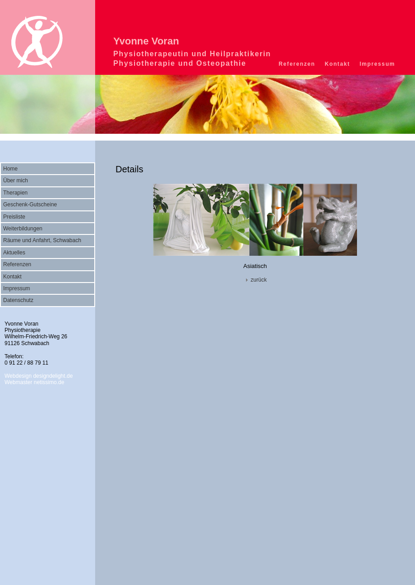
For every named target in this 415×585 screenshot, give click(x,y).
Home (10, 169)
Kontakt (337, 64)
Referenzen (297, 64)
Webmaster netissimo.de (34, 382)
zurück (254, 280)
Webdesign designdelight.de (39, 376)
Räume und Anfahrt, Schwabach (42, 240)
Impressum (377, 64)
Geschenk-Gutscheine (30, 204)
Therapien (15, 193)
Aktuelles (14, 252)
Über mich (15, 180)
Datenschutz (18, 300)
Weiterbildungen (23, 228)
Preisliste (14, 217)
